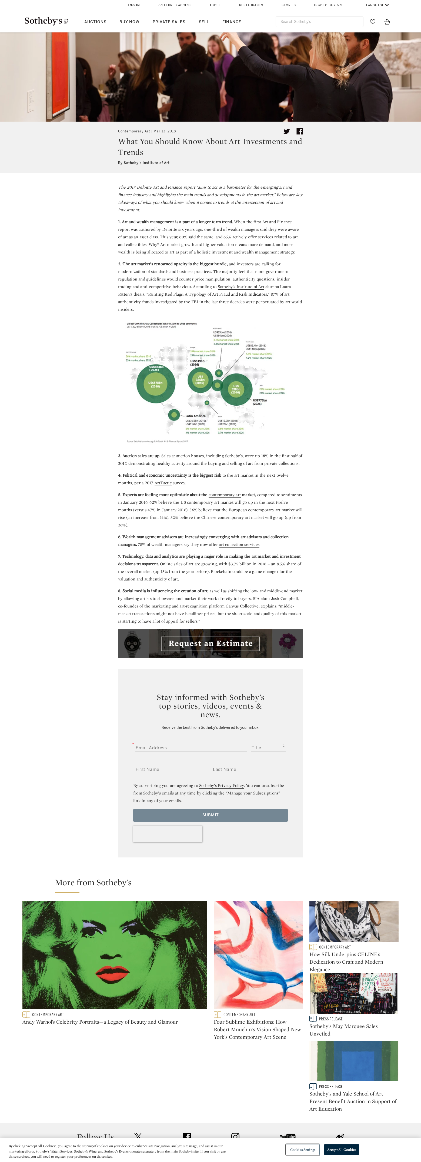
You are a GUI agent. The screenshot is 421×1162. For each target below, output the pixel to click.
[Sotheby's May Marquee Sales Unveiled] (354, 997)
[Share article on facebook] (299, 131)
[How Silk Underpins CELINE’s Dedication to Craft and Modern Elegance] (354, 922)
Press (191, 1106)
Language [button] (375, 5)
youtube (288, 1072)
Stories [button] (289, 5)
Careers (193, 1135)
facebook (187, 1072)
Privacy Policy (199, 1115)
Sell (204, 22)
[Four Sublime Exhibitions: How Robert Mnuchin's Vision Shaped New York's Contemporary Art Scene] (258, 956)
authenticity (155, 579)
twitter (138, 1072)
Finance (231, 22)
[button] (213, 885)
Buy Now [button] (129, 22)
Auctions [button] (95, 22)
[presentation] (167, 834)
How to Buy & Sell (331, 5)
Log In (134, 5)
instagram (235, 1072)
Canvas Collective (242, 606)
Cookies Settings (302, 1149)
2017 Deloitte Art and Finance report (161, 187)
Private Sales (169, 22)
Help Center (136, 1106)
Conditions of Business (269, 1125)
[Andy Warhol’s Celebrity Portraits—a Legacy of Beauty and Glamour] (114, 956)
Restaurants (251, 5)
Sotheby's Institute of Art (241, 286)
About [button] (215, 5)
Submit (210, 815)
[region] (210, 1150)
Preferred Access (175, 5)
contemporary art (225, 494)
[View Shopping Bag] (387, 21)
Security (254, 1106)
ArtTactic (163, 483)
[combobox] (319, 21)
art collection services (239, 544)
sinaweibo (340, 1072)
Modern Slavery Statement (272, 1135)
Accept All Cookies (341, 1149)
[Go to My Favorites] (372, 21)
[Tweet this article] (286, 131)
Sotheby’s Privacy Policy (221, 785)
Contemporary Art (134, 131)
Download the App (142, 1125)
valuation (126, 579)
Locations (134, 1115)
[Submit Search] (357, 21)
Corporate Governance (208, 1125)
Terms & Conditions (265, 1115)
